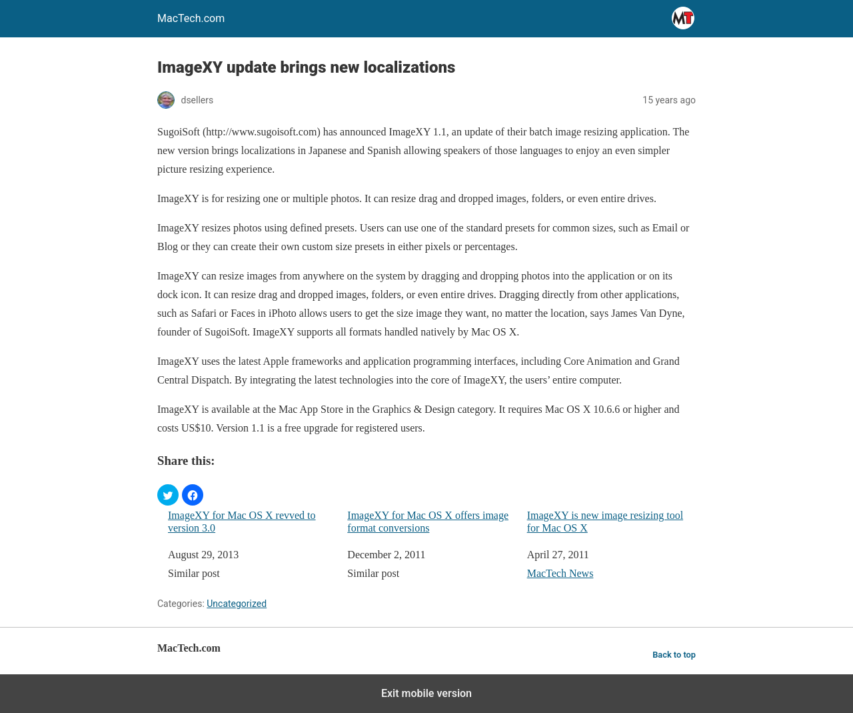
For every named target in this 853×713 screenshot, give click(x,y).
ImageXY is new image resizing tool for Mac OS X (605, 522)
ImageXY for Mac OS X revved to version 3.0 (242, 522)
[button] (168, 495)
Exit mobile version (426, 693)
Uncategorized (237, 603)
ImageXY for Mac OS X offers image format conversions (427, 522)
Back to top (674, 655)
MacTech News (560, 573)
